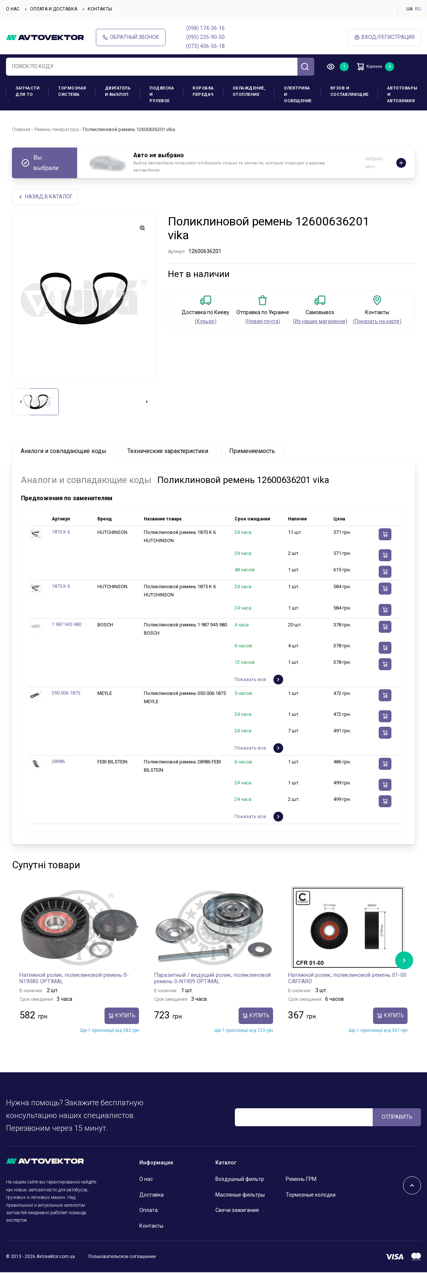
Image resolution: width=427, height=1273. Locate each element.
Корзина (375, 66)
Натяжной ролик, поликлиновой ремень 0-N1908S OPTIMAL (74, 978)
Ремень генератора (56, 129)
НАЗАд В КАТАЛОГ (45, 197)
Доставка (151, 1195)
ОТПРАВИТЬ (397, 1118)
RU (418, 9)
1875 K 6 (61, 587)
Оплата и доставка (53, 9)
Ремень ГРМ (301, 1180)
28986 (58, 762)
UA (409, 9)
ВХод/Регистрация (384, 37)
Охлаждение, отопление (249, 91)
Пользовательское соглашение (122, 1257)
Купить (122, 1016)
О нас (12, 9)
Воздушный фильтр (239, 1180)
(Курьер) (205, 322)
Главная (21, 129)
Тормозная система (72, 91)
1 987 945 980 (66, 625)
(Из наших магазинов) (320, 322)
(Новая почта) (262, 322)
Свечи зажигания (237, 1211)
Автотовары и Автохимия (402, 94)
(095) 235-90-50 (205, 37)
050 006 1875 (66, 693)
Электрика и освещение (298, 94)
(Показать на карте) (377, 322)
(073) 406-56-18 (205, 46)
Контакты (100, 9)
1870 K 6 (61, 532)
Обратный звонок (130, 37)
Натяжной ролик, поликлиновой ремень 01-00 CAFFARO (347, 978)
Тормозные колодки (311, 1195)
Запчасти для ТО (27, 91)
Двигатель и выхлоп (118, 91)
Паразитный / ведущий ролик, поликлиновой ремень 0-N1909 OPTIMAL (212, 978)
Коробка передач (203, 91)
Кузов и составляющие (349, 91)
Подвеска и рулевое (161, 94)
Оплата (148, 1211)
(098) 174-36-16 (205, 28)
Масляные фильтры (240, 1195)
